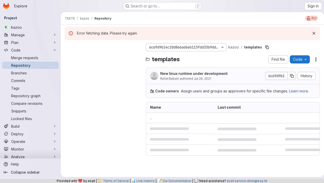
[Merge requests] (30, 57)
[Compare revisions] (30, 103)
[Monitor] (30, 149)
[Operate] (30, 141)
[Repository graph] (30, 95)
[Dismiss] (312, 33)
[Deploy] (30, 133)
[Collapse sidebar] (30, 172)
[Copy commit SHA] (290, 76)
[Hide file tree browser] (69, 47)
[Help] (30, 164)
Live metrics (145, 181)
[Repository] (30, 65)
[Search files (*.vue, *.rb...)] (103, 57)
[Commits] (30, 80)
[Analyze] (30, 156)
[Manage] (30, 34)
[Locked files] (30, 118)
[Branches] (30, 72)
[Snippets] (30, 110)
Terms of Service (116, 181)
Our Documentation (177, 181)
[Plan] (30, 42)
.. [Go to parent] (151, 118)
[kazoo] (30, 27)
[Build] (30, 126)
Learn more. (299, 91)
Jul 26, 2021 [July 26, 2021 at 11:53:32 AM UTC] (202, 78)
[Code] (30, 50)
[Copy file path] (267, 47)
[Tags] (30, 88)
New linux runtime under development (194, 73)
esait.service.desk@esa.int (247, 181)
